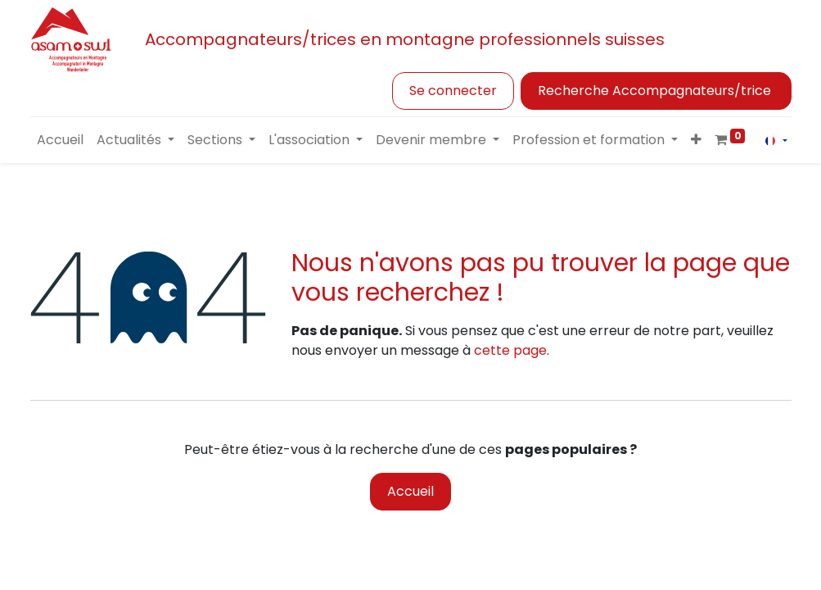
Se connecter (453, 90)
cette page (510, 350)
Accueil (410, 491)
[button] (696, 140)
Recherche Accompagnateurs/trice (656, 90)
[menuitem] (60, 140)
